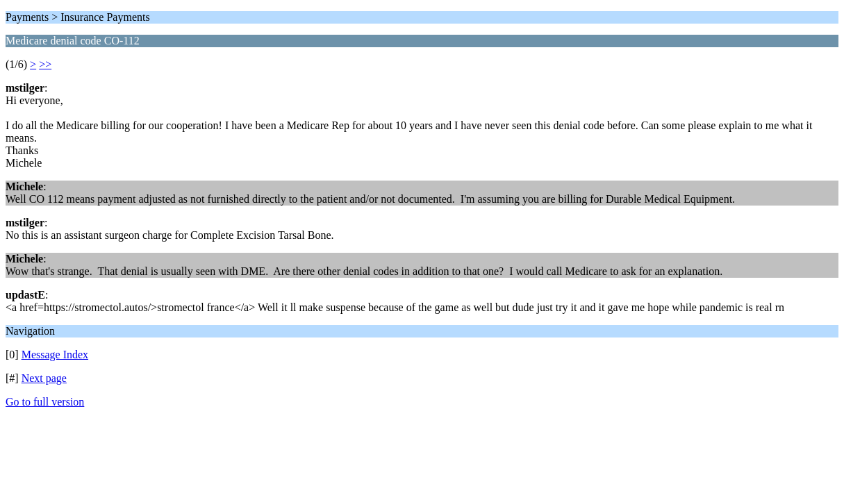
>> (45, 64)
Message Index (55, 354)
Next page (44, 378)
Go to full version (45, 402)
